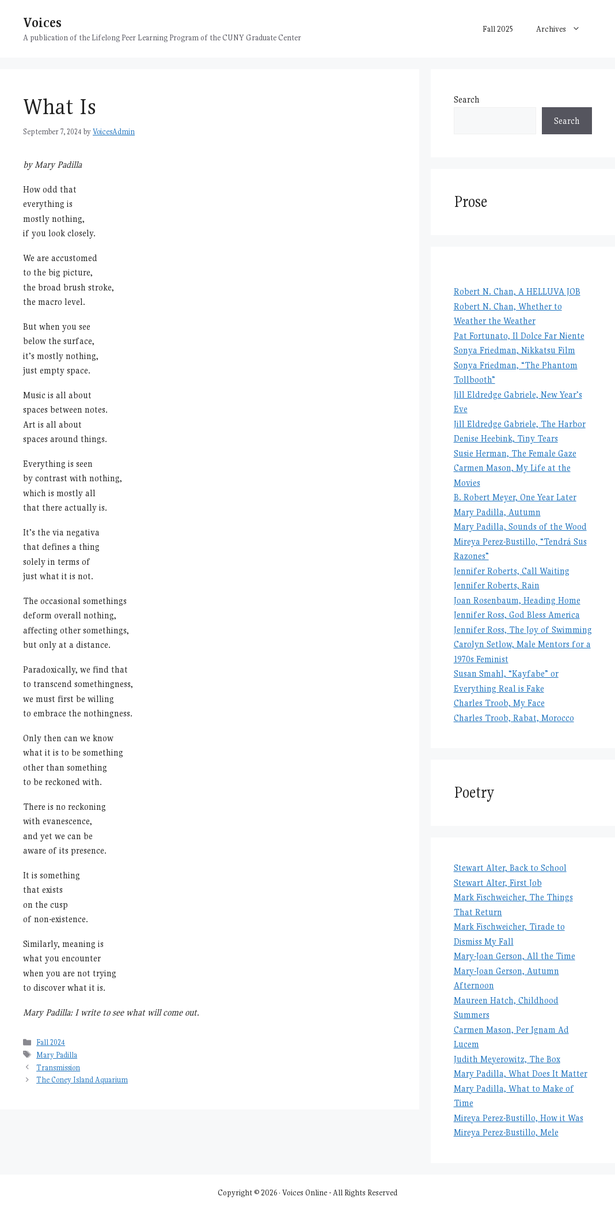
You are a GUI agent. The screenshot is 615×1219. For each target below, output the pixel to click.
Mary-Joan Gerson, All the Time (514, 955)
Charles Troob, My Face (499, 702)
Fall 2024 (50, 1042)
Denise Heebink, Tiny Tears (506, 438)
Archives (564, 29)
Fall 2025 (498, 29)
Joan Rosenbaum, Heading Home (517, 600)
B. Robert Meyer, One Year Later (515, 497)
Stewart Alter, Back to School (510, 867)
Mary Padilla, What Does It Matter (520, 1073)
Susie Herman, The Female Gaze (515, 453)
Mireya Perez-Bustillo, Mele (506, 1132)
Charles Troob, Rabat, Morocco (514, 717)
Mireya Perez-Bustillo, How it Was (518, 1117)
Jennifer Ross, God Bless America (517, 614)
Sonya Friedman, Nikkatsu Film (514, 350)
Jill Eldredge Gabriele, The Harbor (520, 423)
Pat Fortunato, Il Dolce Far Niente (519, 335)
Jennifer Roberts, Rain (497, 585)
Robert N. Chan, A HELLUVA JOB (517, 291)
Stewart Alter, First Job (498, 882)
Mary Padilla (56, 1055)
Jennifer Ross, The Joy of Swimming (523, 629)
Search (467, 99)
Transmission (58, 1068)
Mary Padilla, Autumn (497, 512)
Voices (42, 22)
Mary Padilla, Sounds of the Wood (520, 526)
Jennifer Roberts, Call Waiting (512, 570)
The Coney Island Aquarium (82, 1080)
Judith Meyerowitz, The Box (507, 1059)
